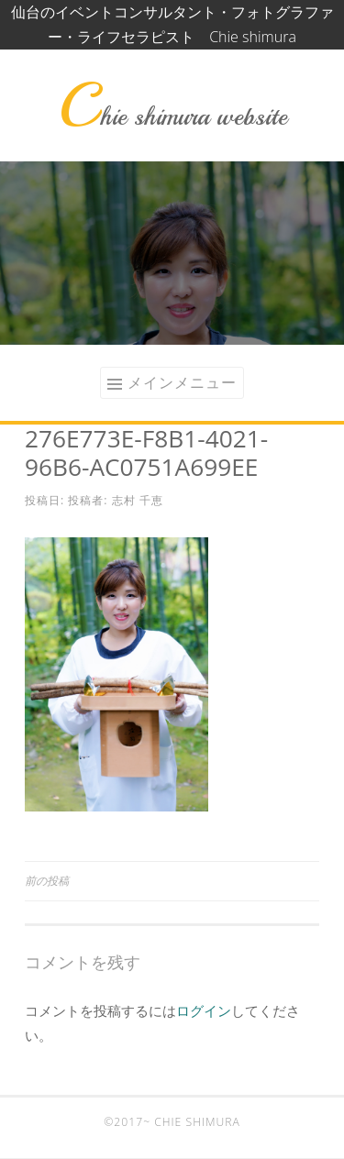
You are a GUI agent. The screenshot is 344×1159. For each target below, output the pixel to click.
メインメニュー (182, 382)
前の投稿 (47, 881)
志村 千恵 (137, 500)
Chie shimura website (172, 116)
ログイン (203, 1010)
